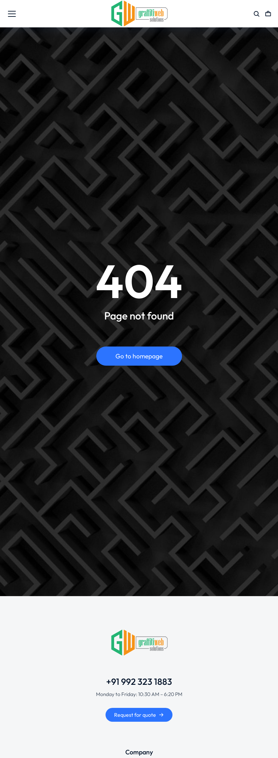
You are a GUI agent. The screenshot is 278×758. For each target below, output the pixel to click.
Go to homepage (139, 356)
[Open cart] (268, 14)
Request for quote (139, 715)
